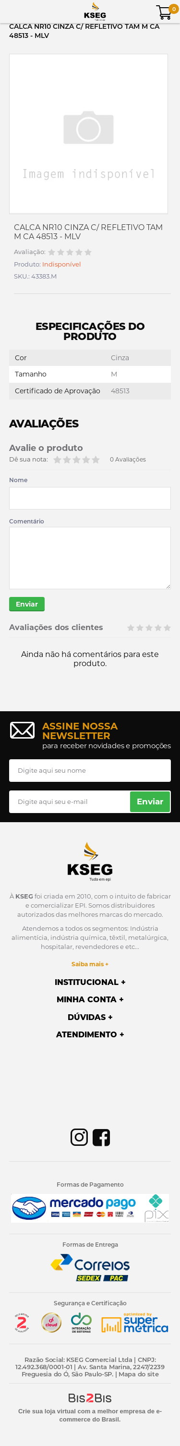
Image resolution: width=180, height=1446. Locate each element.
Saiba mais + (90, 964)
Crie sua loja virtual (47, 1411)
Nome (18, 480)
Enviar (27, 604)
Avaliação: (30, 251)
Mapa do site (138, 1374)
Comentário (26, 521)
